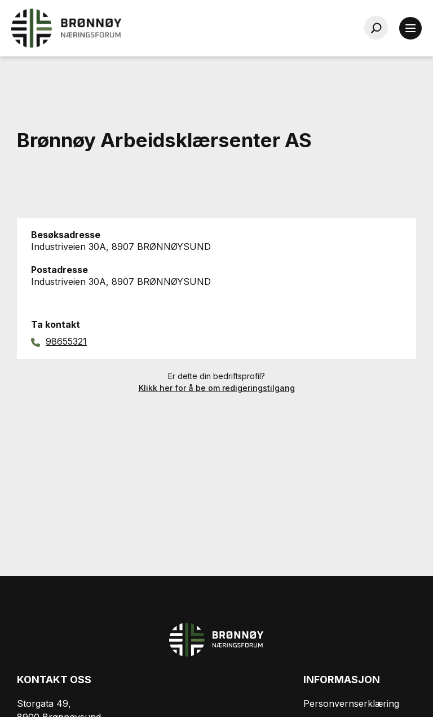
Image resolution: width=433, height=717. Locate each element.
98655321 (66, 341)
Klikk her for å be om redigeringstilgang (217, 388)
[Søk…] (376, 27)
